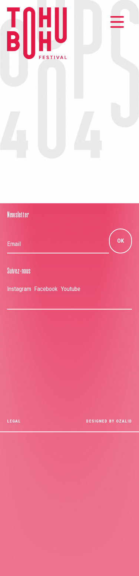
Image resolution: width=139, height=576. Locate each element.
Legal (14, 421)
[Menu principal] (117, 22)
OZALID (124, 421)
